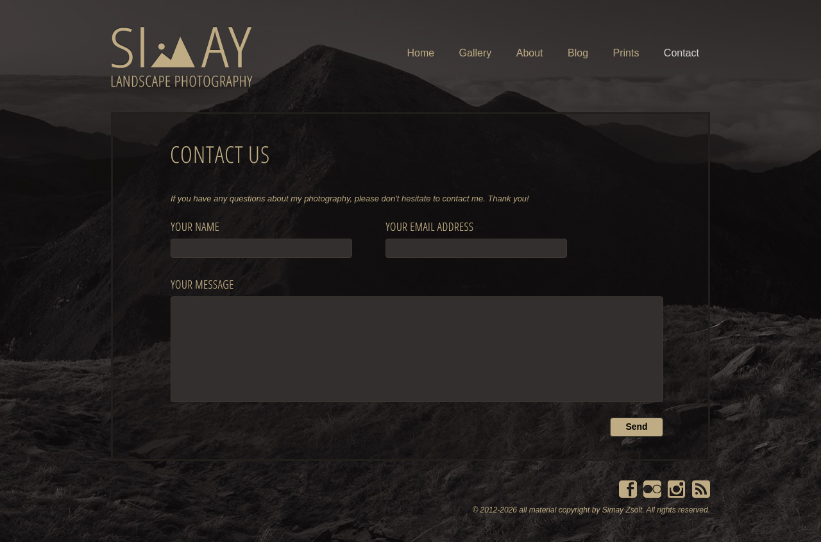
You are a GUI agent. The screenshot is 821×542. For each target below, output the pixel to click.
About (529, 52)
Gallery (475, 52)
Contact (681, 52)
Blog (578, 52)
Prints (626, 52)
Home (420, 52)
